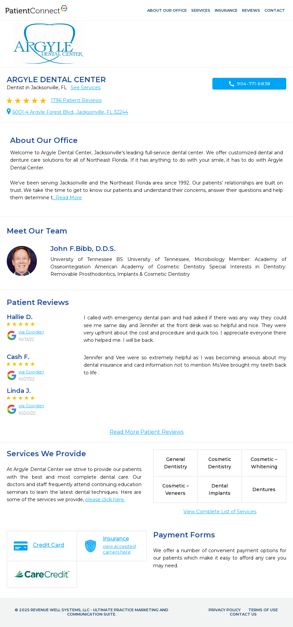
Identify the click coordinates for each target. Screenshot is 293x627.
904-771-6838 (249, 84)
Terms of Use (263, 610)
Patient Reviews (76, 100)
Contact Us (243, 614)
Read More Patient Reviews (146, 432)
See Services (85, 88)
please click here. (105, 500)
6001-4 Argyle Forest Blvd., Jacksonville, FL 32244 (70, 112)
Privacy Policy (225, 610)
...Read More (67, 198)
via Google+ (31, 331)
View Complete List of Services (219, 512)
